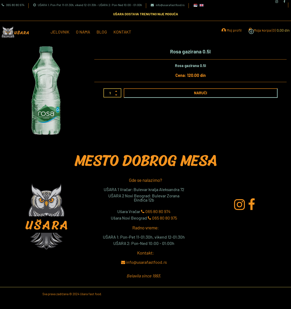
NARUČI (200, 93)
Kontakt (122, 31)
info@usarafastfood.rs (168, 5)
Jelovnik (60, 31)
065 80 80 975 (162, 217)
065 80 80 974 (13, 5)
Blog (102, 31)
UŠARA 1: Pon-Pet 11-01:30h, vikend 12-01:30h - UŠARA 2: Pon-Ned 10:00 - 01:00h (87, 5)
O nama (83, 31)
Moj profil (231, 30)
